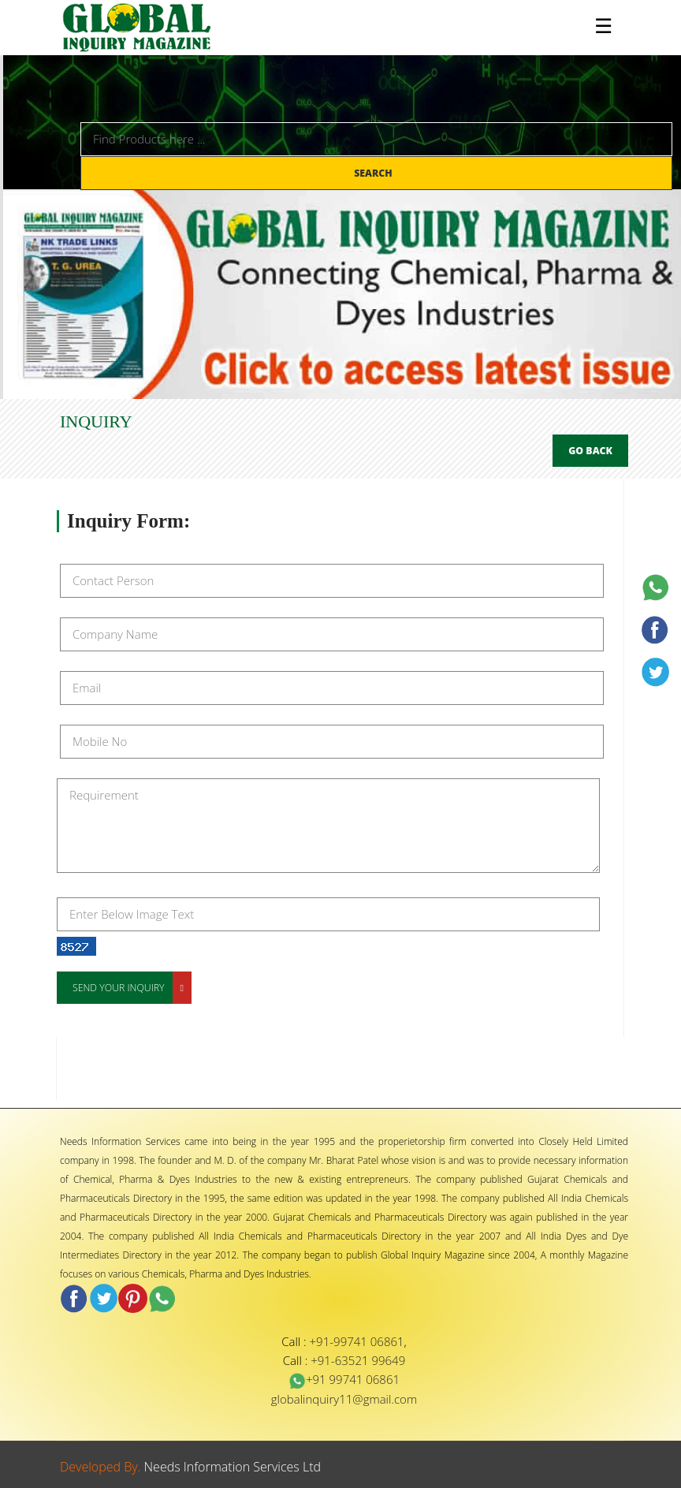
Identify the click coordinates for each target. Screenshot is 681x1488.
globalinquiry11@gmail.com (344, 1399)
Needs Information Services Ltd (233, 1466)
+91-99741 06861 (357, 1341)
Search (374, 173)
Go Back (590, 450)
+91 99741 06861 (344, 1379)
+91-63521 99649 (358, 1360)
